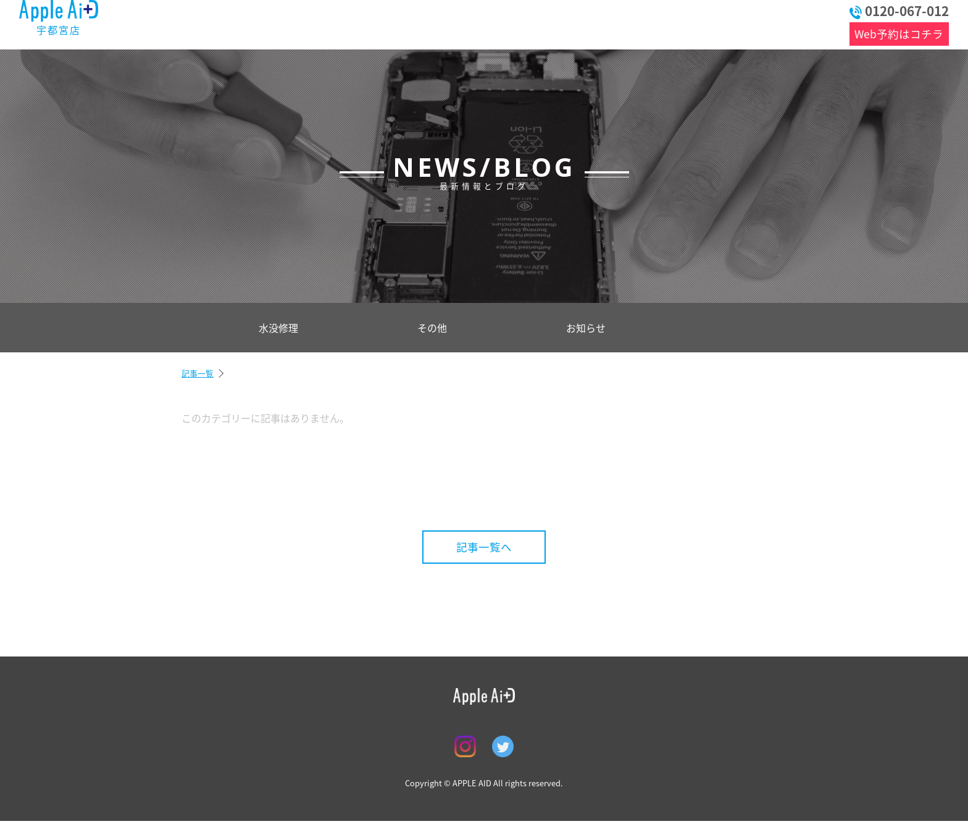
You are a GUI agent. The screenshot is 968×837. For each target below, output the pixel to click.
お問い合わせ (766, 23)
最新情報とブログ (309, 23)
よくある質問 (499, 23)
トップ (210, 23)
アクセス (665, 23)
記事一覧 (198, 373)
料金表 (415, 23)
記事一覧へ (484, 547)
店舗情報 (579, 23)
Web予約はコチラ (898, 34)
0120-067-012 (899, 11)
